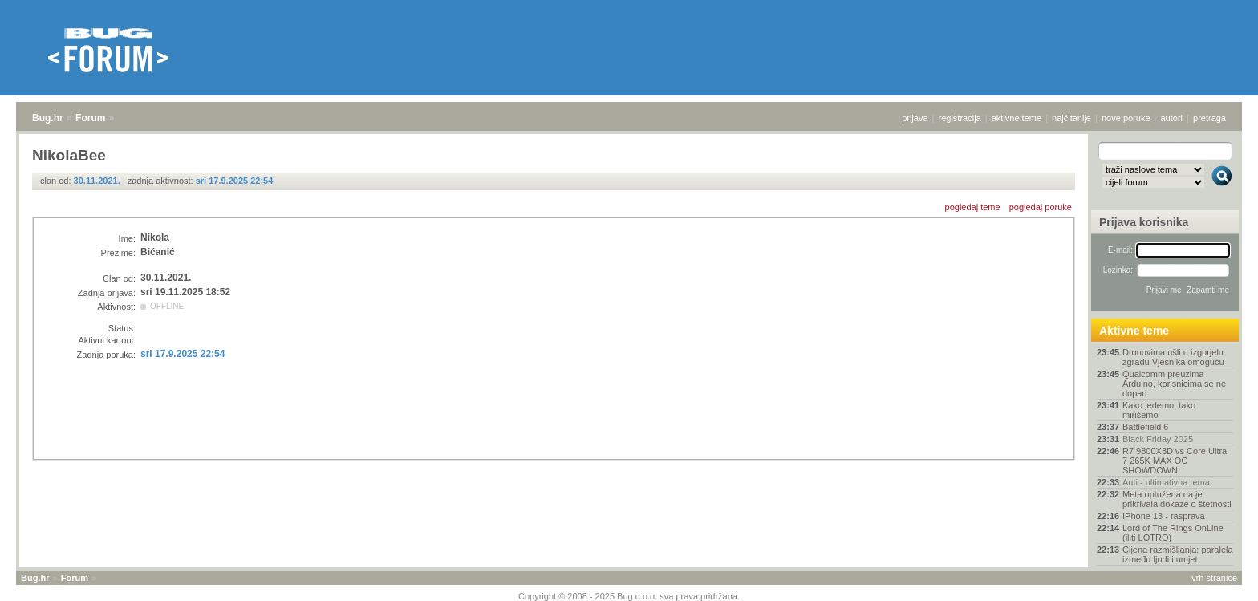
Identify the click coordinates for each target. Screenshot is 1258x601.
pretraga (1209, 118)
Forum (90, 118)
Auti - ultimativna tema (1166, 482)
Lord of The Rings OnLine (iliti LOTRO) (1173, 532)
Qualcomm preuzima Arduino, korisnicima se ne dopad (1174, 383)
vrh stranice (1214, 578)
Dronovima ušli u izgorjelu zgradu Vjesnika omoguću (1173, 357)
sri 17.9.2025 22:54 (235, 180)
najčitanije (1071, 118)
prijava (914, 118)
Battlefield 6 (1145, 427)
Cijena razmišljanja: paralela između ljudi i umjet (1177, 554)
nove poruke (1126, 118)
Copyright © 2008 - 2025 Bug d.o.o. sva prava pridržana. (629, 596)
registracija (960, 118)
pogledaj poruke (1040, 207)
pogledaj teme (972, 207)
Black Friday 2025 (1157, 439)
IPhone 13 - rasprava (1163, 516)
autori (1172, 118)
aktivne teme (1016, 118)
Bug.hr (47, 118)
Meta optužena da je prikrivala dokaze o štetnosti (1177, 499)
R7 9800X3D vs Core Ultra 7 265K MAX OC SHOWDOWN (1174, 460)
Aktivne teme (1134, 330)
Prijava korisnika (1143, 222)
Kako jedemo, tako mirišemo (1158, 410)
